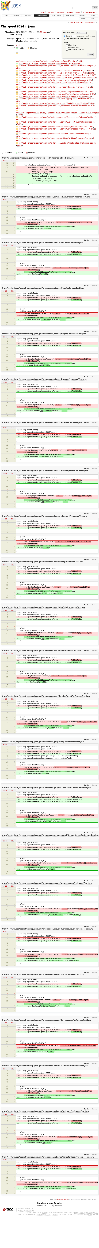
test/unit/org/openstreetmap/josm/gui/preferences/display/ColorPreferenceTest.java (53, 73)
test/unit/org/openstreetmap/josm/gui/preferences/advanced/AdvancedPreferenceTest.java (56, 66)
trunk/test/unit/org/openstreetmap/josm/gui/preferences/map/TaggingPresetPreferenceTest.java (46, 696)
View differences (69, 33)
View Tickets (56, 16)
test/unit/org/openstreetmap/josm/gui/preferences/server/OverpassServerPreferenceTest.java (57, 122)
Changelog (27, 16)
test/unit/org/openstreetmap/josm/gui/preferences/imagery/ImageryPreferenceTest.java (55, 87)
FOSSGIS (45, 1212)
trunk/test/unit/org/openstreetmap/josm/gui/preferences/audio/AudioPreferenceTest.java (42, 242)
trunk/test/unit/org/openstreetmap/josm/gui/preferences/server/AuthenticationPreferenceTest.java (47, 883)
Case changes (73, 47)
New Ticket (70, 16)
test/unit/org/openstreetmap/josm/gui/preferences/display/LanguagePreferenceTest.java (55, 82)
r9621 (5, 745)
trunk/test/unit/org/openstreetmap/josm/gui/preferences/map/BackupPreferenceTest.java (42, 561)
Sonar (83, 18)
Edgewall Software (27, 1210)
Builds (93, 16)
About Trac (69, 12)
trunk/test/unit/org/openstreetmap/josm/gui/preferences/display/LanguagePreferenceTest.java (45, 470)
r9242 (5, 161)
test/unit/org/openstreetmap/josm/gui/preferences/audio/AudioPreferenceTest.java (53, 71)
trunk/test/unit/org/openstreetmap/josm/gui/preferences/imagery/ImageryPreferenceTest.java (44, 516)
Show (67, 36)
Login (42, 12)
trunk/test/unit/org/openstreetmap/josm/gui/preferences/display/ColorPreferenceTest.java (43, 288)
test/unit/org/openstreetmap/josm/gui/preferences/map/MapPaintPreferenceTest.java (54, 94)
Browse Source (42, 16)
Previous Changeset (76, 22)
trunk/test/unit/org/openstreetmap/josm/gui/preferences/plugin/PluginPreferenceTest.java (43, 742)
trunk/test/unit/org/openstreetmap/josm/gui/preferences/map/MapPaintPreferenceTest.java (43, 607)
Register (77, 12)
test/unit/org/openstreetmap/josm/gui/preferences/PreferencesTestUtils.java (50, 63)
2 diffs (90, 71)
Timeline (16, 16)
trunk (18, 45)
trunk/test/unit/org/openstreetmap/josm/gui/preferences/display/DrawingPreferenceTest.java (44, 379)
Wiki (6, 16)
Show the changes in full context (76, 39)
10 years (43, 32)
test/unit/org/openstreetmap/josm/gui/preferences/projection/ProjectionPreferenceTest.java (56, 106)
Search (93, 18)
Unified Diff (42, 1206)
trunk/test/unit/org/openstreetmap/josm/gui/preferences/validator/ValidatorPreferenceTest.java (45, 1111)
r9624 (12, 161)
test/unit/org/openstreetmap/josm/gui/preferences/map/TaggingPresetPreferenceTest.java (56, 99)
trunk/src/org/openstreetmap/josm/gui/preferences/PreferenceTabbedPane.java (38, 158)
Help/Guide (60, 12)
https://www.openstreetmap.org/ (86, 1212)
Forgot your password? (90, 12)
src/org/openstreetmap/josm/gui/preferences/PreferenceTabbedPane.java (46, 61)
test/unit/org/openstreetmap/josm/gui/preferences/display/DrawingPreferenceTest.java (54, 77)
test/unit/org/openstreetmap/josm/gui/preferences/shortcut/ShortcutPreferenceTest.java (55, 134)
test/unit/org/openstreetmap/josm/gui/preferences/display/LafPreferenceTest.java (52, 80)
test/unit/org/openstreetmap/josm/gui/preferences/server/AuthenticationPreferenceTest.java (57, 117)
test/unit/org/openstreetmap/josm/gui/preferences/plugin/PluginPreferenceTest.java (53, 103)
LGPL (90, 1214)
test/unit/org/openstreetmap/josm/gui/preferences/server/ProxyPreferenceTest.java (53, 127)
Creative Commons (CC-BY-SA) (47, 1214)
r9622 (5, 200)
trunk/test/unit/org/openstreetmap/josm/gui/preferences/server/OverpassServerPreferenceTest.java (47, 929)
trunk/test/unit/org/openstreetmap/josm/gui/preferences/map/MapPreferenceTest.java (41, 650)
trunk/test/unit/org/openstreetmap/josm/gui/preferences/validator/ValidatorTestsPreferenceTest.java (48, 1157)
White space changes (76, 49)
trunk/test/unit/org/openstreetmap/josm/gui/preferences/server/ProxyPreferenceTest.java (43, 974)
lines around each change (83, 36)
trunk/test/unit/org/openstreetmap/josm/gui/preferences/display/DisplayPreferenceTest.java (44, 334)
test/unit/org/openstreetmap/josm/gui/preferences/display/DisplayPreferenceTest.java (54, 75)
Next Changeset (90, 22)
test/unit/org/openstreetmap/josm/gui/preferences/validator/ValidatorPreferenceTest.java (55, 138)
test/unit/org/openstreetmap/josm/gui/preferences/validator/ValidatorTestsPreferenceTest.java (57, 143)
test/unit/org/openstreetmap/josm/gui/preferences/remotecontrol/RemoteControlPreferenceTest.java (57, 112)
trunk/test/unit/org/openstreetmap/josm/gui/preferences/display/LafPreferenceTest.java (42, 422)
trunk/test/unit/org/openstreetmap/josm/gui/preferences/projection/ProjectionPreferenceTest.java (46, 787)
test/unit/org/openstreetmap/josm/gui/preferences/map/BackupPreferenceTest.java (53, 92)
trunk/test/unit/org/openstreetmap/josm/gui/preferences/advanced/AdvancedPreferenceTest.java (46, 197)
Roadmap (82, 16)
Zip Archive (57, 1206)
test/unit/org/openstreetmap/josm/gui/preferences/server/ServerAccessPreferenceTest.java (56, 129)
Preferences (50, 12)
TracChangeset (62, 1199)
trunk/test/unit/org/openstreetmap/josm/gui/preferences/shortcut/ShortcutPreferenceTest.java (45, 1065)
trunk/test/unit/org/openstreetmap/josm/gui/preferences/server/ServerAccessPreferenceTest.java (46, 1020)
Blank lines (72, 45)
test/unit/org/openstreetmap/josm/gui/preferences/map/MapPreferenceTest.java (52, 96)
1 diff (80, 61)
